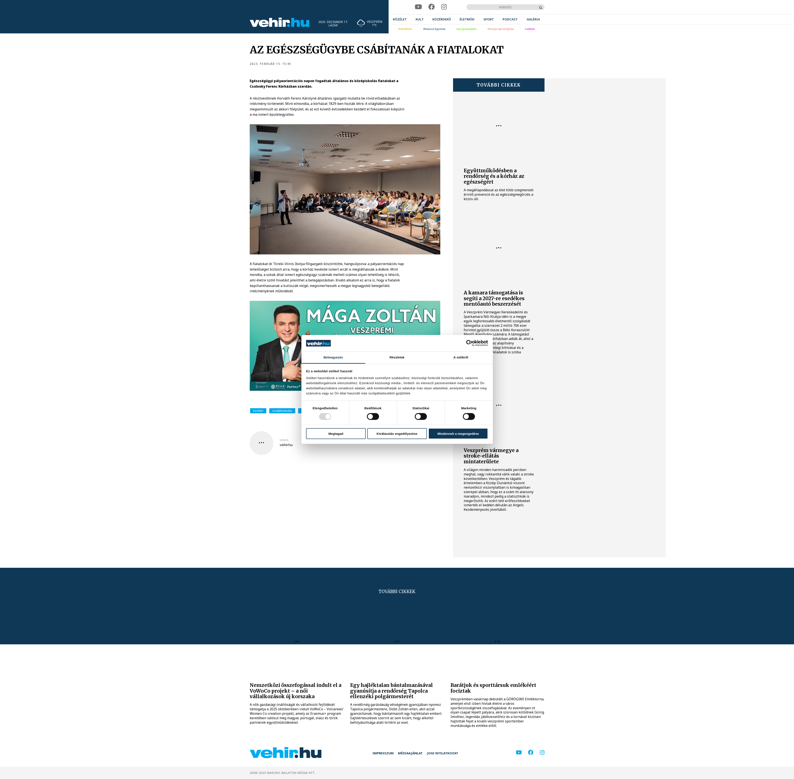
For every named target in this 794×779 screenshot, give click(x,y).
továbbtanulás (282, 411)
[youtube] (418, 6)
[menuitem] (400, 19)
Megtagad (335, 433)
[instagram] (444, 6)
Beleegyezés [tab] (333, 357)
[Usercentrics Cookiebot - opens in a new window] (469, 343)
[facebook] (431, 6)
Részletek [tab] (396, 357)
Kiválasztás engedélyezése (397, 433)
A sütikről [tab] (460, 357)
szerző (284, 440)
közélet (258, 411)
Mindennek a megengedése (458, 433)
